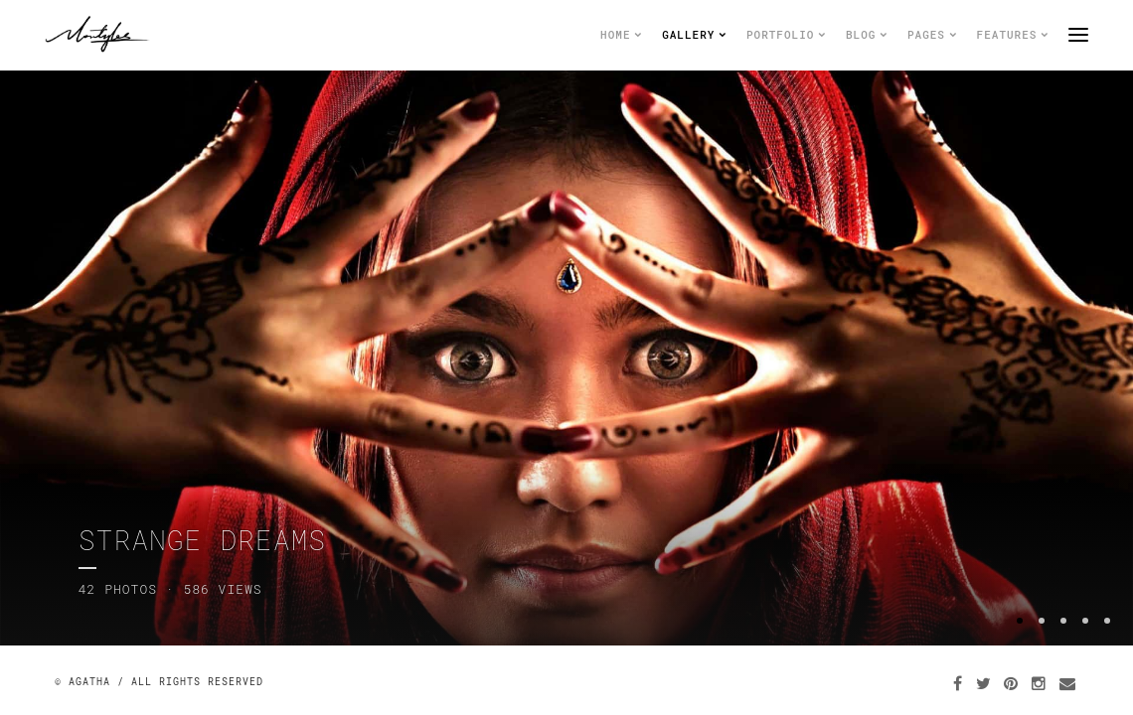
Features (1013, 34)
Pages (932, 34)
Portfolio (786, 34)
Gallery (694, 34)
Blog (867, 34)
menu (1078, 34)
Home (621, 34)
